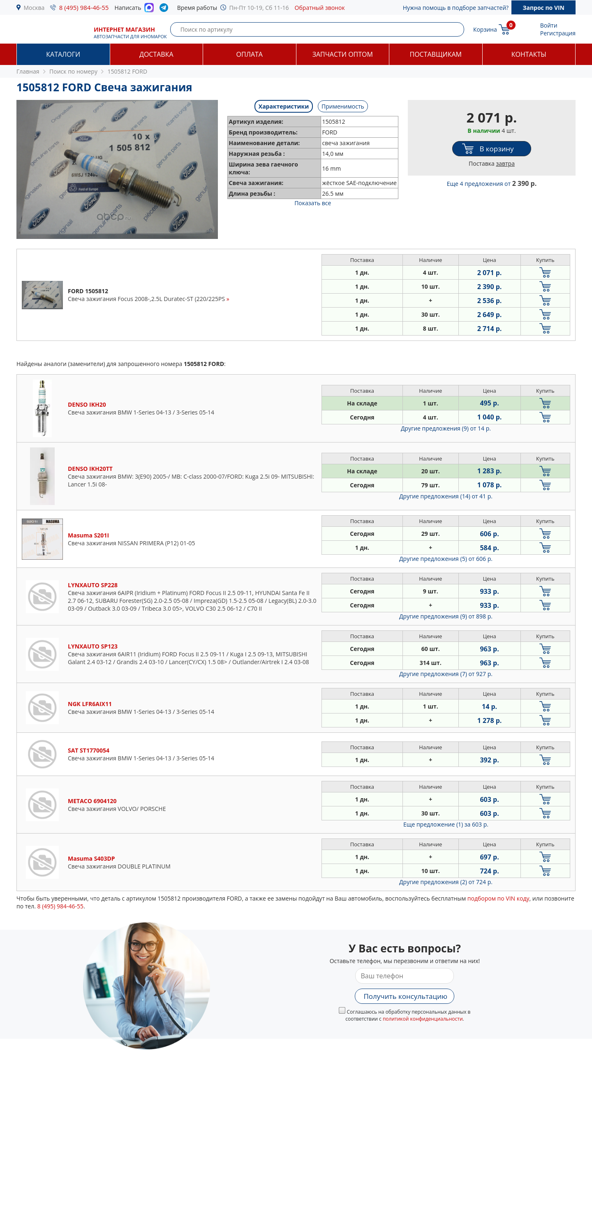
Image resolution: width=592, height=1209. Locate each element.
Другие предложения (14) (446, 496)
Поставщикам (436, 54)
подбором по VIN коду (498, 898)
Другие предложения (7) (446, 674)
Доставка (156, 54)
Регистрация (558, 33)
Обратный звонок (320, 8)
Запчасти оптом (342, 54)
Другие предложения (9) (446, 428)
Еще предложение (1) (445, 824)
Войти (548, 25)
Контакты (528, 54)
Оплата (249, 54)
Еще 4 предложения (492, 184)
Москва (34, 8)
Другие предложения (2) (446, 882)
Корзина (485, 29)
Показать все (312, 203)
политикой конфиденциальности (423, 1018)
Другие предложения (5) (446, 559)
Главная (27, 71)
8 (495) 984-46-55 (84, 7)
